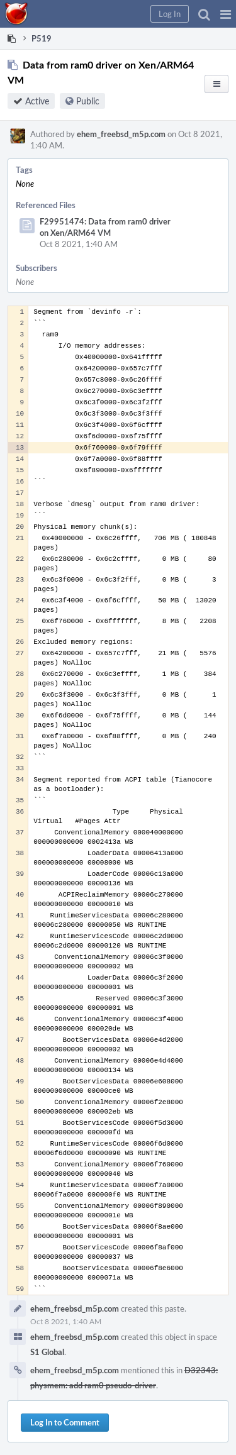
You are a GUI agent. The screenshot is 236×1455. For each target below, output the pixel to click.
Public (87, 101)
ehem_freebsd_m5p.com (121, 134)
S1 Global (47, 1352)
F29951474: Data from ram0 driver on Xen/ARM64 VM (105, 227)
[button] (225, 14)
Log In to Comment (64, 1422)
